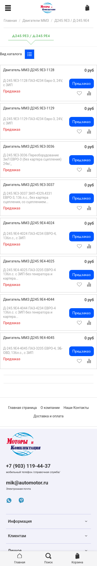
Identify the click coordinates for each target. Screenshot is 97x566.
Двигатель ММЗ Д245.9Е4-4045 (28, 338)
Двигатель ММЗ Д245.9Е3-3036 (28, 147)
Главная (10, 21)
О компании (50, 408)
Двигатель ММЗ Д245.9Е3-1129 (28, 108)
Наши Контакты (76, 408)
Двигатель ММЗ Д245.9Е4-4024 (28, 223)
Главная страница (22, 408)
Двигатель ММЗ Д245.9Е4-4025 (28, 261)
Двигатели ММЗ (35, 21)
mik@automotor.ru (27, 483)
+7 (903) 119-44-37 (28, 466)
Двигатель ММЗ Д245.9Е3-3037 (28, 185)
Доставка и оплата (48, 416)
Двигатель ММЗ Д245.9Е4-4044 (28, 300)
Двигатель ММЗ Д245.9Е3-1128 (28, 70)
